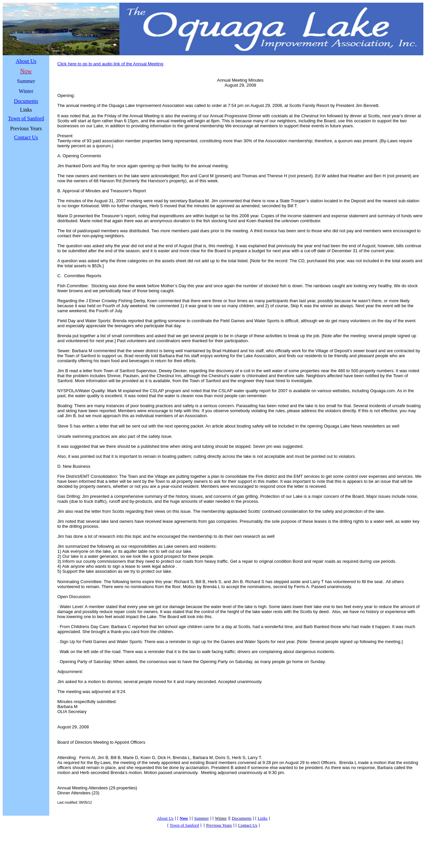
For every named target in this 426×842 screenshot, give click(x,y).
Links (263, 818)
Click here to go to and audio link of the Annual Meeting (110, 63)
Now (184, 818)
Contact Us (26, 137)
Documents (26, 101)
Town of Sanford (26, 118)
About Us (26, 61)
